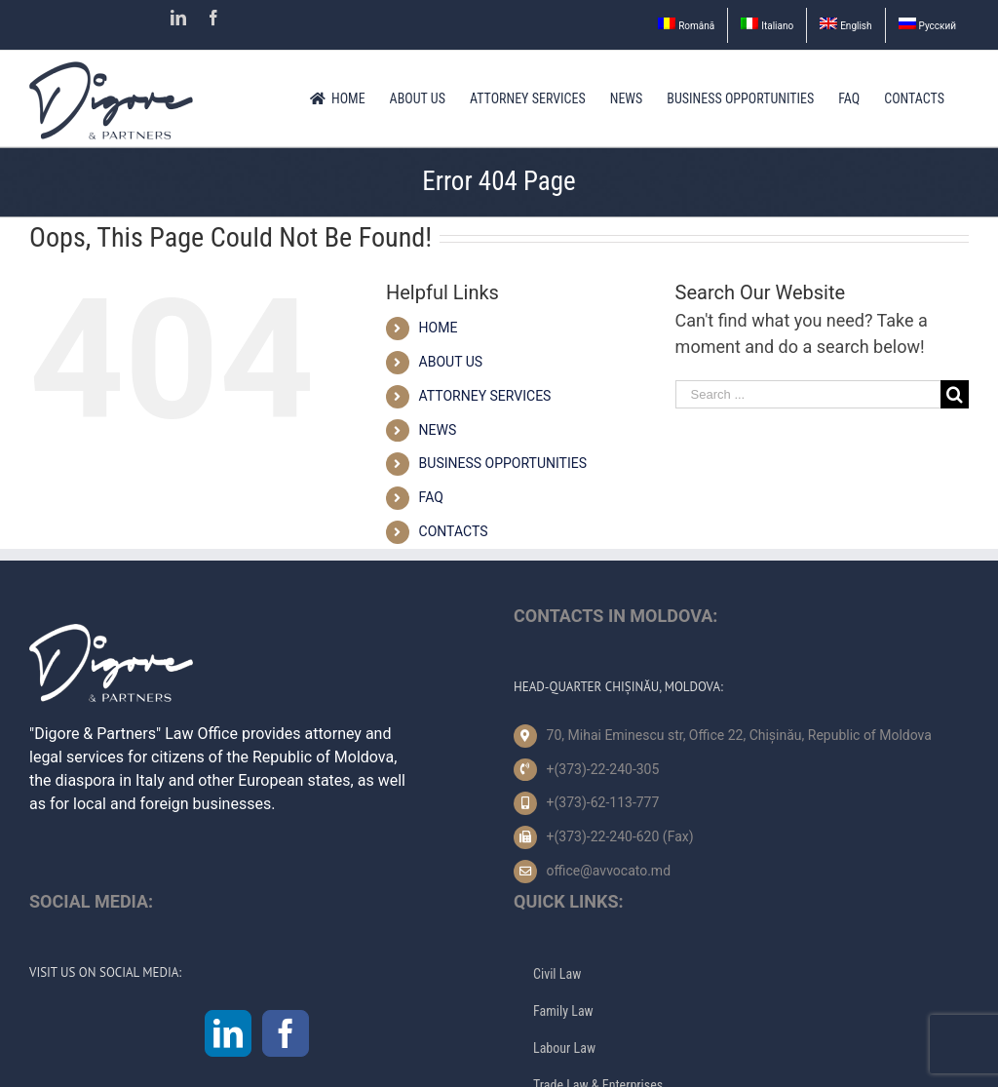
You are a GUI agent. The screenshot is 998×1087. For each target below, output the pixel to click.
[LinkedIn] (228, 1033)
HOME (438, 327)
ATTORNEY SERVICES (485, 396)
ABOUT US (451, 361)
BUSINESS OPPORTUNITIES (503, 463)
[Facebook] (285, 1033)
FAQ (431, 497)
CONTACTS (453, 531)
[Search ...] (807, 394)
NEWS (438, 430)
